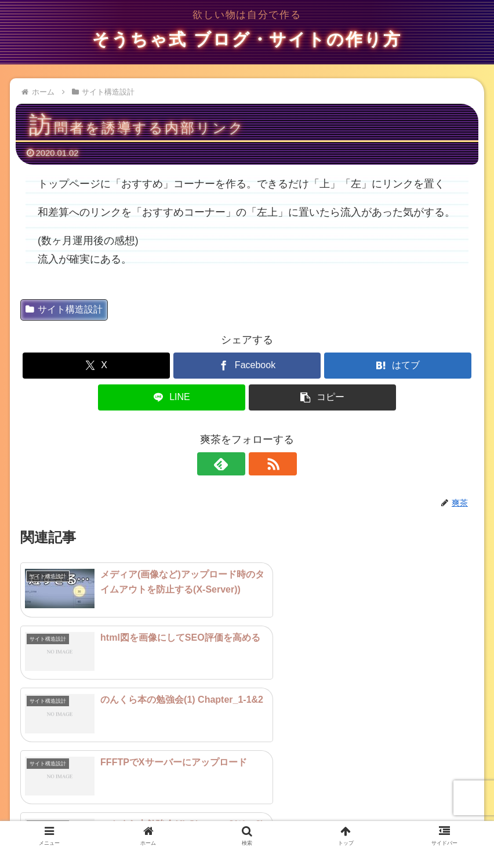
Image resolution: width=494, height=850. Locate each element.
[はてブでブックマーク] (397, 366)
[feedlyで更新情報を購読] (233, 463)
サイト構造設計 (64, 309)
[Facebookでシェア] (247, 366)
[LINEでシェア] (171, 397)
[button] (322, 397)
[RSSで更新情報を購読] (260, 463)
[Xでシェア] (96, 366)
